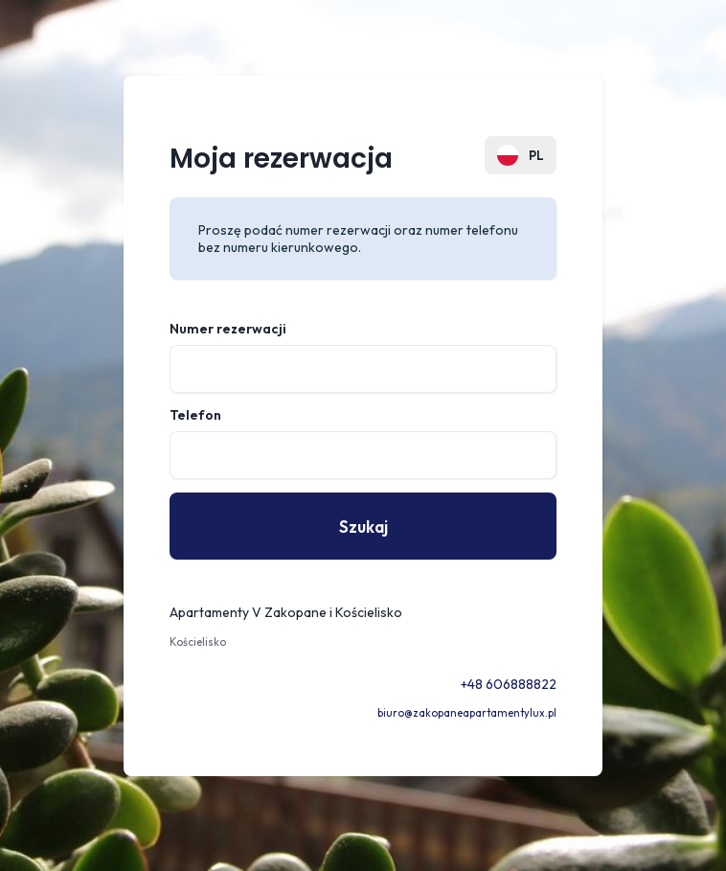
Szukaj (363, 526)
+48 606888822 (508, 684)
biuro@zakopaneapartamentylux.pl (466, 713)
